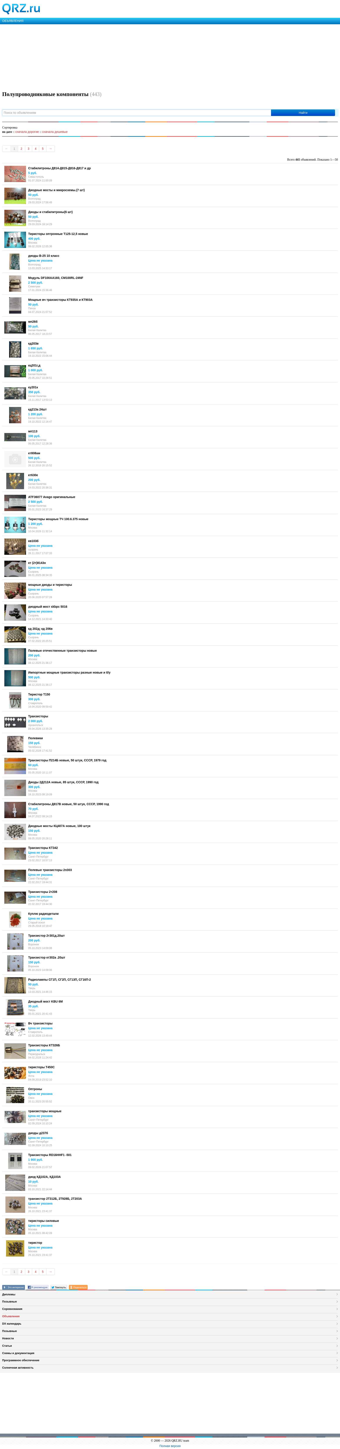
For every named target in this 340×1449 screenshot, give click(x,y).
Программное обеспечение (20, 1360)
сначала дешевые (54, 132)
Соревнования (12, 1309)
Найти (303, 112)
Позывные (9, 1301)
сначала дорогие (27, 132)
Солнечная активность (18, 1367)
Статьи (7, 1345)
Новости (8, 1338)
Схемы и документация (18, 1353)
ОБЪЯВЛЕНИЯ (12, 21)
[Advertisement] (130, 56)
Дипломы (8, 1294)
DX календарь (11, 1323)
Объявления (11, 1316)
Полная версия (170, 1446)
